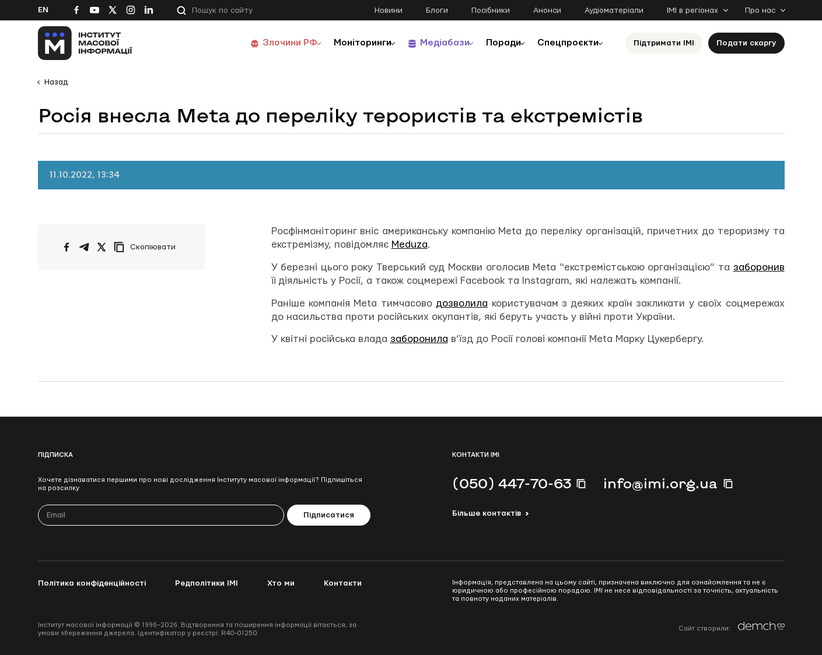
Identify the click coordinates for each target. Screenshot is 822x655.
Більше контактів (486, 513)
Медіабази (428, 42)
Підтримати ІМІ (664, 43)
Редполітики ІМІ (206, 583)
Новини (389, 10)
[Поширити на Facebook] (66, 247)
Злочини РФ (262, 42)
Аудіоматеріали (614, 10)
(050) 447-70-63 (511, 483)
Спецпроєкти (565, 42)
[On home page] (85, 43)
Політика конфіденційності (92, 583)
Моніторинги (341, 42)
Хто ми (281, 583)
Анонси (547, 10)
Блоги (437, 10)
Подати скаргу (746, 43)
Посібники (490, 10)
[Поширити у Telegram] (84, 247)
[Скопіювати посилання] (147, 247)
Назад (56, 82)
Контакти (343, 583)
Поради (494, 42)
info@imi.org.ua (660, 483)
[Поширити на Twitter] (101, 247)
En (43, 10)
